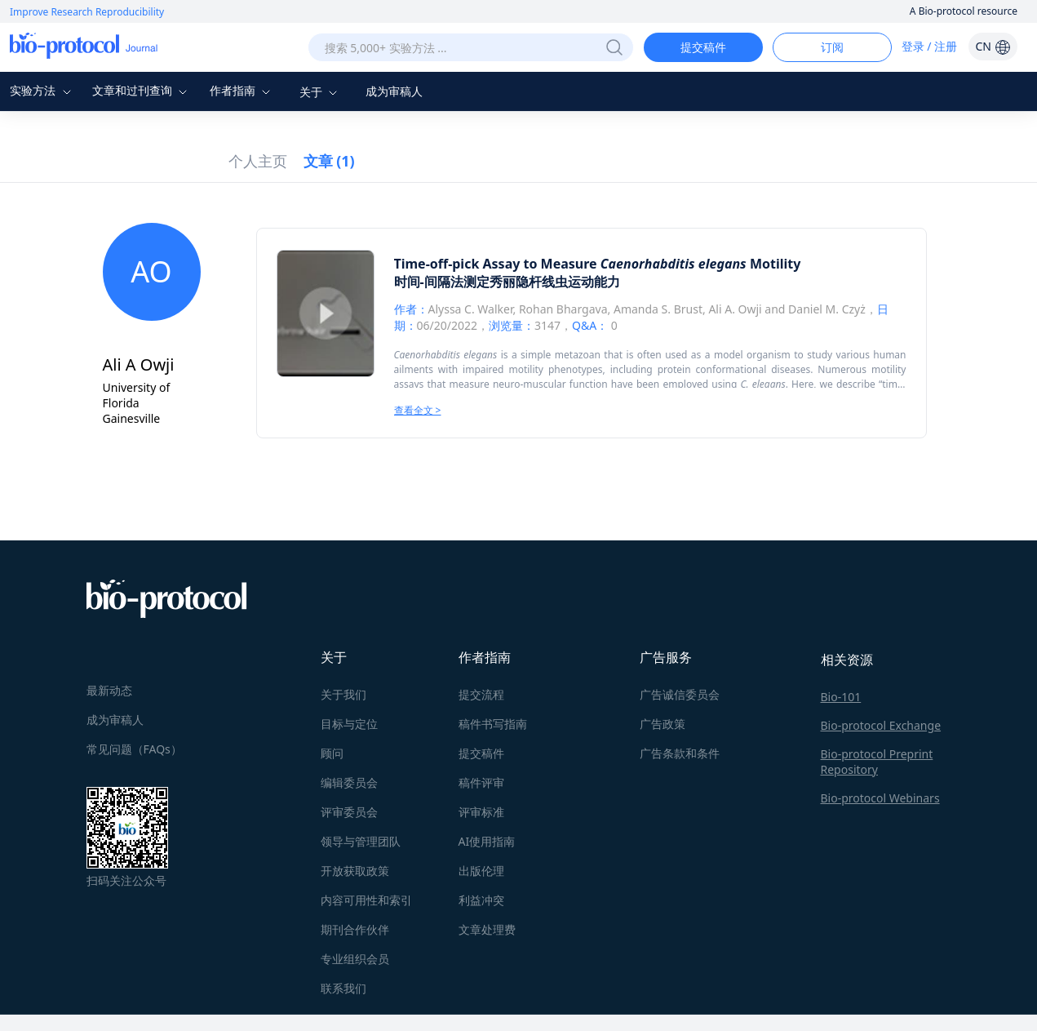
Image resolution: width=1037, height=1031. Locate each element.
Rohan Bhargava (563, 309)
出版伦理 (481, 870)
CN (992, 46)
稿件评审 (481, 782)
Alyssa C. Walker (470, 309)
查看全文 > (417, 410)
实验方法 (42, 90)
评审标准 (481, 812)
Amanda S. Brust (658, 309)
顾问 (332, 753)
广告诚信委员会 (680, 694)
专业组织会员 (355, 959)
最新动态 (109, 690)
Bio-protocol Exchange (881, 725)
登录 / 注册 (930, 46)
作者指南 (242, 90)
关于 (320, 92)
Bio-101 (841, 696)
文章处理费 (487, 929)
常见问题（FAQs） (134, 749)
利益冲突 (481, 900)
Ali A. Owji (734, 309)
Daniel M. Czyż (827, 309)
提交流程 (481, 694)
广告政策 (662, 723)
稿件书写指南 (493, 723)
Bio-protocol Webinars (880, 798)
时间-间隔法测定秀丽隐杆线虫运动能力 (507, 282)
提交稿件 (703, 47)
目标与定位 (349, 723)
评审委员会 (349, 812)
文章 (329, 161)
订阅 (832, 47)
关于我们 (343, 694)
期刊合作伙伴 (355, 929)
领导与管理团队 (361, 841)
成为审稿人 (394, 91)
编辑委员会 (349, 782)
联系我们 (343, 988)
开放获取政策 (355, 870)
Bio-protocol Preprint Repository (877, 761)
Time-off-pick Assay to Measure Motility (597, 264)
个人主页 (257, 161)
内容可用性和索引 (366, 900)
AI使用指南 (487, 841)
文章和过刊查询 (142, 90)
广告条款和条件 (680, 753)
